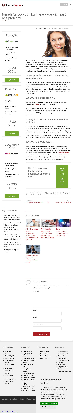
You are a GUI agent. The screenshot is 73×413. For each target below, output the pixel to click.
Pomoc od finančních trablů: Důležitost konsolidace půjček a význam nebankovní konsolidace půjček (12, 227)
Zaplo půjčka (9, 351)
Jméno (35, 310)
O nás (60, 369)
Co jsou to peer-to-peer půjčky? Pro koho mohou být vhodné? (12, 244)
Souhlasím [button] (45, 403)
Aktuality (60, 362)
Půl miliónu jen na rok (62, 202)
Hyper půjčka (9, 375)
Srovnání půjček (63, 351)
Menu (65, 4)
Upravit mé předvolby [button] (48, 407)
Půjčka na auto (27, 351)
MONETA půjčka (10, 379)
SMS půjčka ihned (28, 358)
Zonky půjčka (9, 369)
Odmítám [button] (54, 403)
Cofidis (36, 104)
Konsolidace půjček (29, 377)
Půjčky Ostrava (45, 358)
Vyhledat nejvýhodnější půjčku (62, 176)
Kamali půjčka (9, 358)
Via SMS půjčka (10, 364)
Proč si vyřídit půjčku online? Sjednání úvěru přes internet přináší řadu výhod (47, 233)
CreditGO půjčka (10, 356)
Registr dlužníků (63, 367)
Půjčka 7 (7, 354)
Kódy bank (61, 364)
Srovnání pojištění (63, 360)
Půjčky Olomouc (45, 356)
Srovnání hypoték (63, 354)
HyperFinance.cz (63, 152)
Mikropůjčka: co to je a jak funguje (12, 251)
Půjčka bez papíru (28, 388)
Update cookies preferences (9, 412)
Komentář (36, 291)
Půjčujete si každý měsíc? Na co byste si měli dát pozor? (38, 202)
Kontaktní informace (64, 371)
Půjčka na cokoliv (28, 375)
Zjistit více (12, 80)
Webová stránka (38, 325)
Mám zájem (11, 196)
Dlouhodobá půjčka (29, 390)
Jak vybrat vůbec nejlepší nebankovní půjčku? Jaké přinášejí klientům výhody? (12, 217)
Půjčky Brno (44, 354)
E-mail (35, 317)
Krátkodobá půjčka (28, 373)
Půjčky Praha (44, 351)
